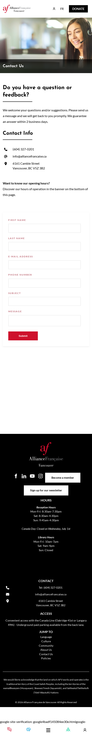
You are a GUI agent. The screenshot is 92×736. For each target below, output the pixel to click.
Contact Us (46, 654)
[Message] (44, 320)
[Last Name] (44, 246)
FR (59, 7)
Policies (46, 658)
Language (46, 637)
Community (46, 645)
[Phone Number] (44, 283)
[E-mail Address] (44, 264)
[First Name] (44, 228)
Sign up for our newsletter (46, 487)
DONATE (75, 8)
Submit (23, 335)
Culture (46, 641)
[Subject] (44, 301)
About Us (46, 649)
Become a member (62, 474)
